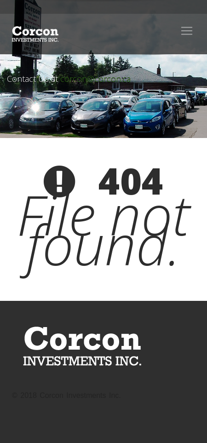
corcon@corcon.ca (95, 78)
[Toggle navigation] (187, 31)
